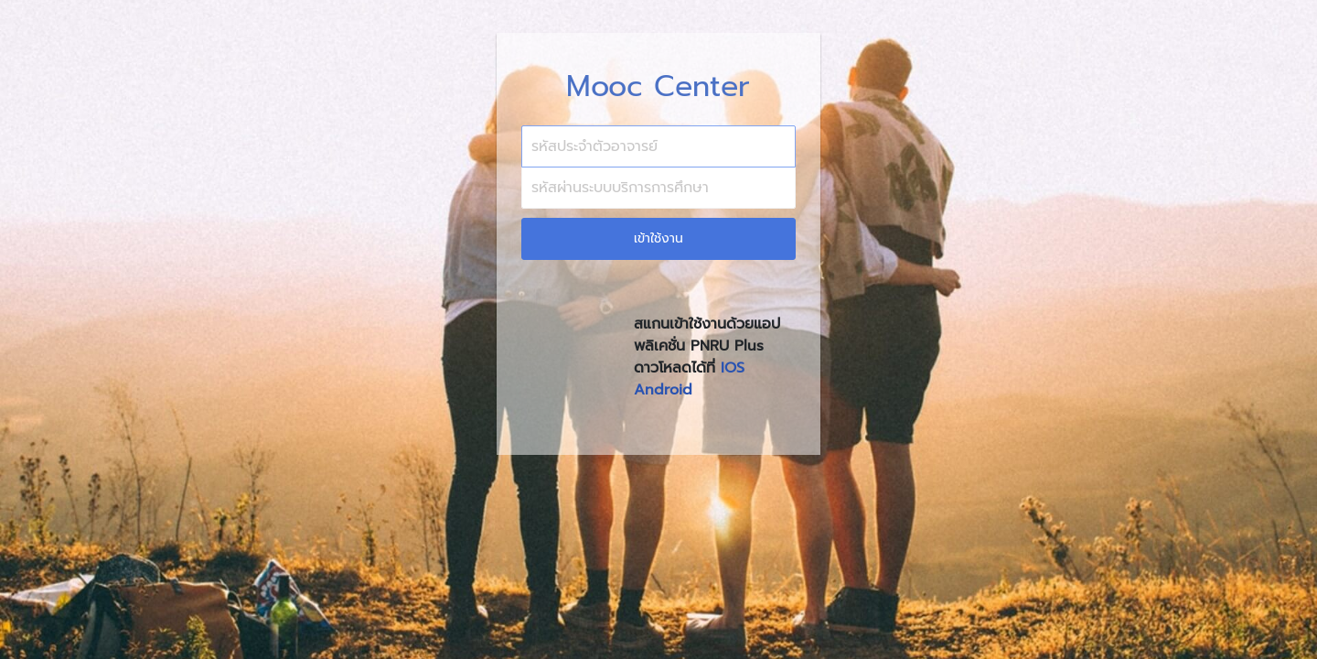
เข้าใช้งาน (658, 238)
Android (663, 390)
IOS (732, 368)
